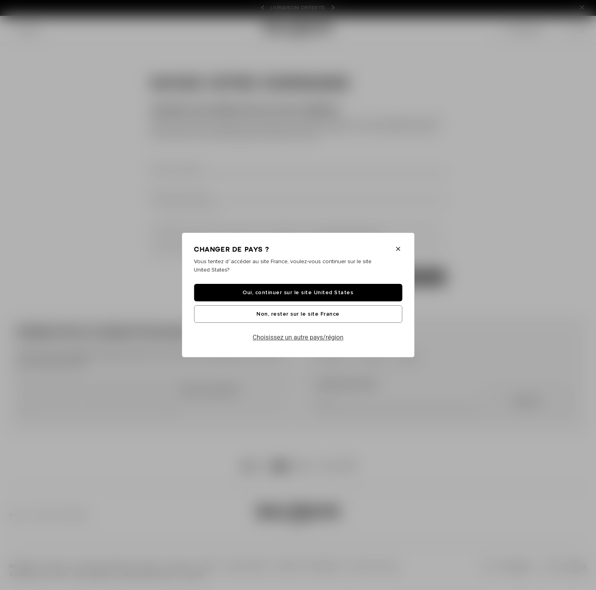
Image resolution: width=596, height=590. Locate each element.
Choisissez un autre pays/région (298, 337)
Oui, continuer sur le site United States (297, 292)
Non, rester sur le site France (297, 314)
